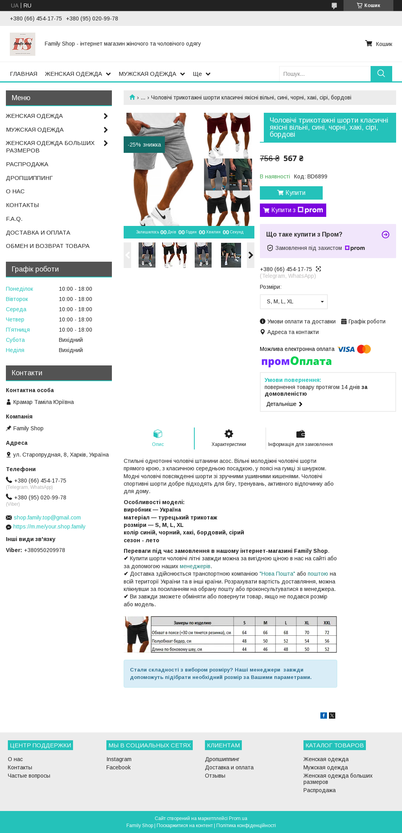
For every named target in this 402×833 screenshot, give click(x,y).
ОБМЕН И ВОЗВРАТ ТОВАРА (48, 245)
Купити (295, 192)
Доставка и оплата (229, 767)
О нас (15, 759)
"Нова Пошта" (277, 574)
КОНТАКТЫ (22, 205)
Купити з (297, 210)
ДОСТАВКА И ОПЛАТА (38, 232)
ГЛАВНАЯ (23, 73)
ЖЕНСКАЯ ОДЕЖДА (73, 73)
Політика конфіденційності (246, 825)
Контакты (20, 767)
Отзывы (215, 775)
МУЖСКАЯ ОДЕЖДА (147, 73)
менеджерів (195, 566)
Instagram (119, 759)
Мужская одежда (325, 767)
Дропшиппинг (222, 759)
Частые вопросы (29, 775)
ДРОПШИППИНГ (29, 177)
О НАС (15, 191)
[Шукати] (381, 73)
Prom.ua (238, 818)
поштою (318, 574)
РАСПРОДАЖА (27, 164)
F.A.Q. (14, 218)
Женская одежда (326, 759)
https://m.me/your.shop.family (49, 526)
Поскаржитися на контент (185, 825)
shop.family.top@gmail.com (47, 517)
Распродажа (319, 790)
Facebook (118, 767)
